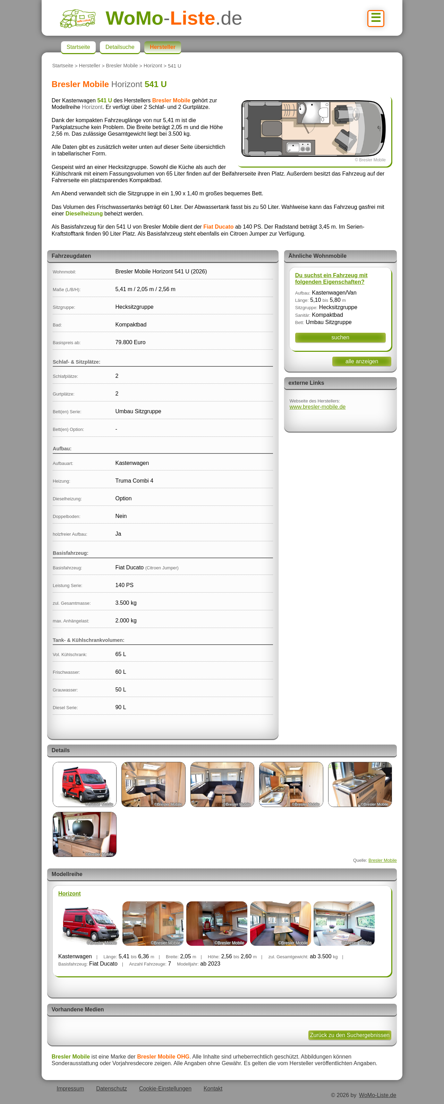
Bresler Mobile (122, 66)
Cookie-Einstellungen (165, 1089)
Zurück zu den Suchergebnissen (350, 1035)
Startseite (62, 66)
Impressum (70, 1089)
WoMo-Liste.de (377, 1095)
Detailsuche (120, 47)
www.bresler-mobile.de (318, 407)
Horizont (153, 66)
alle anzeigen (361, 361)
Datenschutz (111, 1089)
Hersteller (90, 66)
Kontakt (213, 1089)
